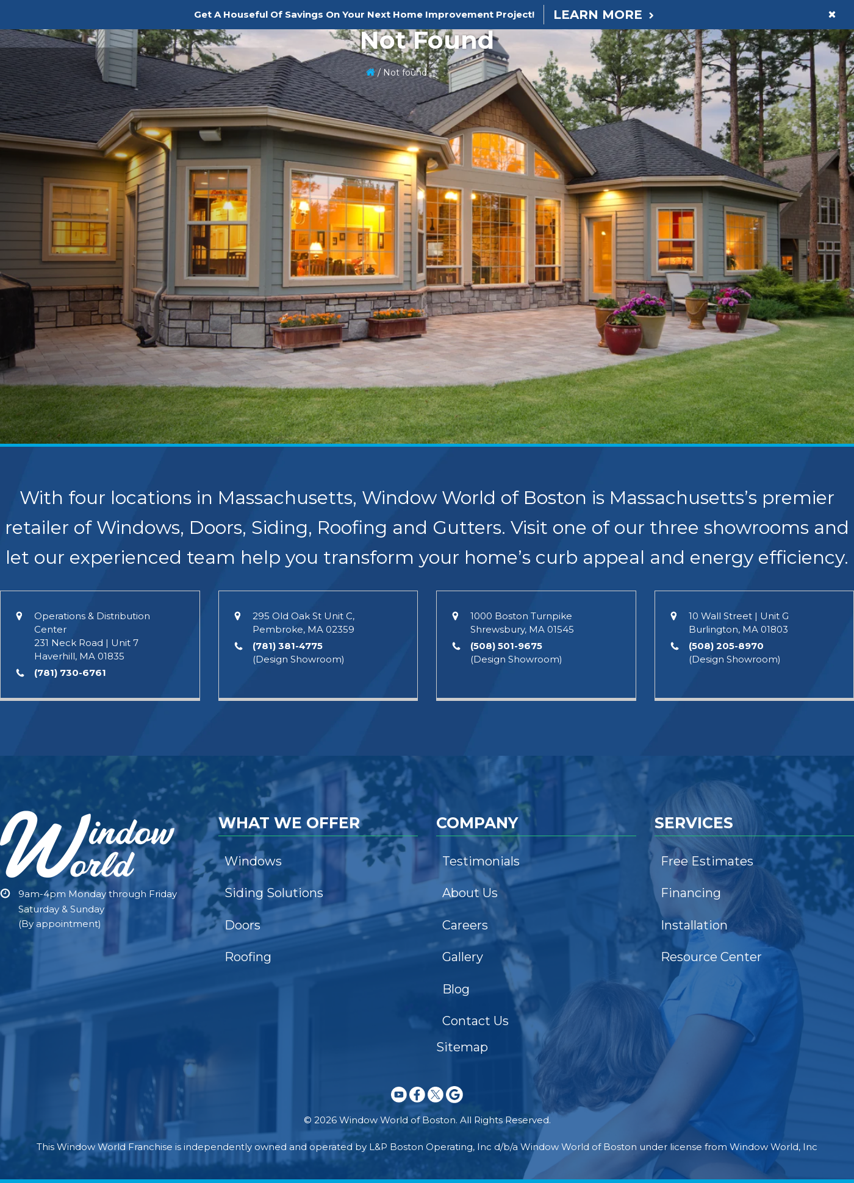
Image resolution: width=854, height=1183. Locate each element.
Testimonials (481, 861)
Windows (253, 861)
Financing (691, 893)
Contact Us (475, 1021)
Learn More (597, 14)
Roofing (247, 957)
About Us (470, 893)
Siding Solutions (273, 893)
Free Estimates (707, 861)
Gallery (462, 957)
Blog (456, 989)
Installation (694, 925)
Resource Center (711, 957)
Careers (465, 925)
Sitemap (462, 1047)
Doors (242, 925)
